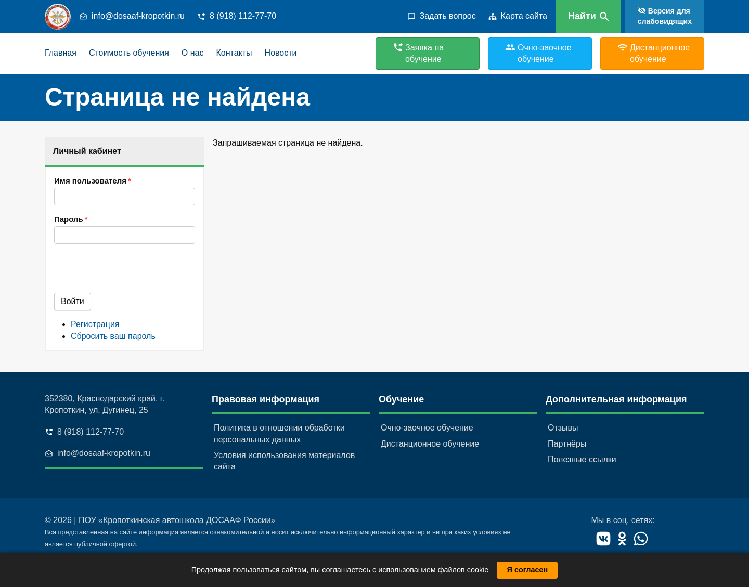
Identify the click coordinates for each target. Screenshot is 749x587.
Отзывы (563, 427)
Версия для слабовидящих (665, 16)
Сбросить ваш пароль (113, 336)
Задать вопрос (448, 15)
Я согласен (527, 570)
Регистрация (95, 324)
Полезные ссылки (582, 459)
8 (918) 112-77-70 (243, 15)
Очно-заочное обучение (427, 427)
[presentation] (133, 272)
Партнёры (567, 443)
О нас (193, 52)
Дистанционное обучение (430, 443)
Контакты (234, 52)
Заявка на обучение (424, 53)
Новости (281, 52)
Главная (60, 52)
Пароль (68, 219)
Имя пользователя (90, 180)
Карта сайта (524, 15)
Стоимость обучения (129, 52)
